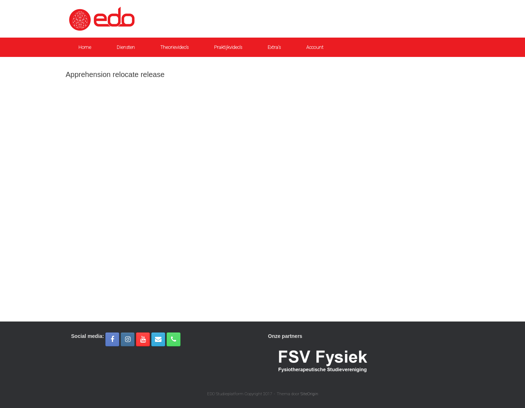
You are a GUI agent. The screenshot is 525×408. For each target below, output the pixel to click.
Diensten (126, 47)
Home (84, 47)
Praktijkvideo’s (228, 47)
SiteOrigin (309, 393)
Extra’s (274, 47)
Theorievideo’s (174, 47)
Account (314, 47)
